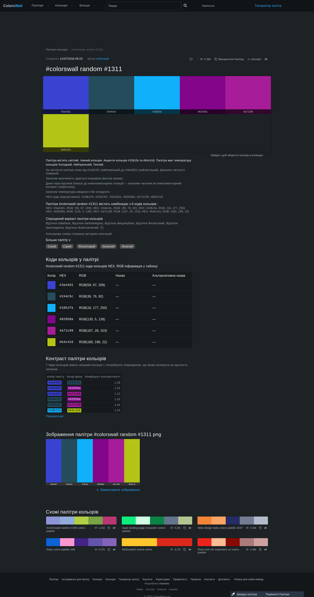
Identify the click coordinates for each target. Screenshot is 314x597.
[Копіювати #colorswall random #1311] (102, 227)
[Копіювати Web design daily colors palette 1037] (260, 528)
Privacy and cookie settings (248, 579)
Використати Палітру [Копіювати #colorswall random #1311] (229, 59)
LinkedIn (173, 589)
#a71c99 (66, 330)
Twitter (139, 589)
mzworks (164, 583)
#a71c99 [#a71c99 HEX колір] (51, 328)
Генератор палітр (268, 5)
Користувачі (163, 579)
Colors (13, 6)
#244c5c (66, 296)
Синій (52, 246)
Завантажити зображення (118, 489)
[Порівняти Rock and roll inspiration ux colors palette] (265, 549)
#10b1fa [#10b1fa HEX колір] (51, 305)
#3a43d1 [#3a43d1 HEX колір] (51, 282)
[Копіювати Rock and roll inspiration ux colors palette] (260, 549)
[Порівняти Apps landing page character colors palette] (190, 528)
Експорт (254, 59)
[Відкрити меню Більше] (47, 6)
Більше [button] (85, 5)
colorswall (102, 58)
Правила (196, 579)
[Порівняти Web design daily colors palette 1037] (265, 528)
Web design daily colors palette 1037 (220, 527)
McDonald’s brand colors (137, 549)
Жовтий (127, 246)
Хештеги (147, 579)
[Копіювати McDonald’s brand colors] (184, 549)
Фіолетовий (87, 246)
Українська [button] (208, 5)
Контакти (209, 579)
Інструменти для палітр (75, 579)
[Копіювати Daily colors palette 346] (109, 549)
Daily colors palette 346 (60, 549)
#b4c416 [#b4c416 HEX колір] (51, 339)
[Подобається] (191, 59)
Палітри (37, 5)
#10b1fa (66, 308)
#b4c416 (66, 342)
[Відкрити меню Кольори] (72, 6)
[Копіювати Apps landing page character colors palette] (184, 528)
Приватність (180, 579)
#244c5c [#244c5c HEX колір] (51, 293)
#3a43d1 (66, 285)
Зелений (108, 246)
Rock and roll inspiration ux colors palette (218, 551)
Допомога (223, 579)
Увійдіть (216, 155)
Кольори (61, 5)
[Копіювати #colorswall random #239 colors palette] (109, 528)
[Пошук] (143, 6)
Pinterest (161, 589)
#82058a (66, 319)
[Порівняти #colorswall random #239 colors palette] (114, 528)
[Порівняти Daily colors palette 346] (114, 549)
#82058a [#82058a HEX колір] (51, 316)
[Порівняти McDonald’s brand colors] (190, 549)
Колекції (97, 579)
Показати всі (54, 416)
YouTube (150, 589)
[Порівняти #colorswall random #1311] (266, 59)
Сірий (67, 246)
